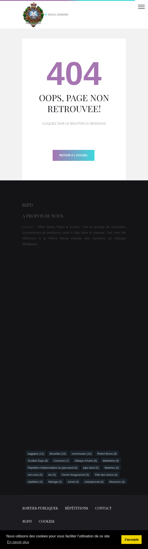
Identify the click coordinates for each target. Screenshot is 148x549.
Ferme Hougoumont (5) (75, 474)
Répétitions (76, 508)
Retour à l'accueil (73, 155)
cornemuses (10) (81, 453)
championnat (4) (94, 481)
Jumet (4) (73, 481)
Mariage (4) (55, 481)
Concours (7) (61, 460)
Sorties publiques (40, 508)
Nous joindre (56, 14)
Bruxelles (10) (58, 453)
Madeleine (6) (111, 460)
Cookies (46, 521)
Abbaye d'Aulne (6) (86, 460)
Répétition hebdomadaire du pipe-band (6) (53, 467)
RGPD (27, 521)
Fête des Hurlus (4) (106, 474)
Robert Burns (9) (107, 453)
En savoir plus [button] (18, 542)
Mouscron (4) (117, 481)
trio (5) (52, 474)
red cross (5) (35, 474)
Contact (103, 508)
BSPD (27, 206)
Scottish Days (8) (38, 460)
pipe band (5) (91, 467)
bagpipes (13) (36, 453)
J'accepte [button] (131, 539)
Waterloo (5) (111, 467)
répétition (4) (35, 481)
